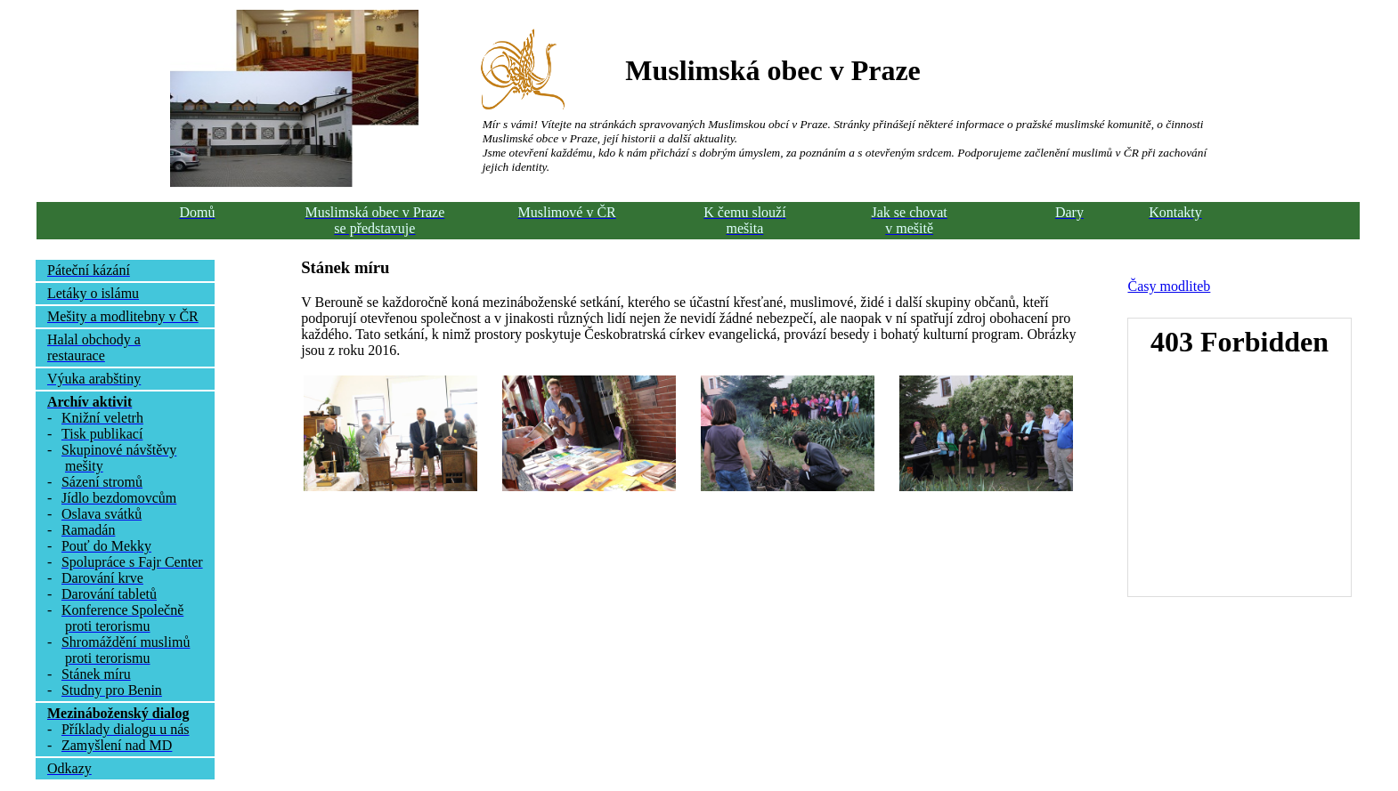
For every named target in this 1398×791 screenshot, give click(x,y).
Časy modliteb (1168, 286)
